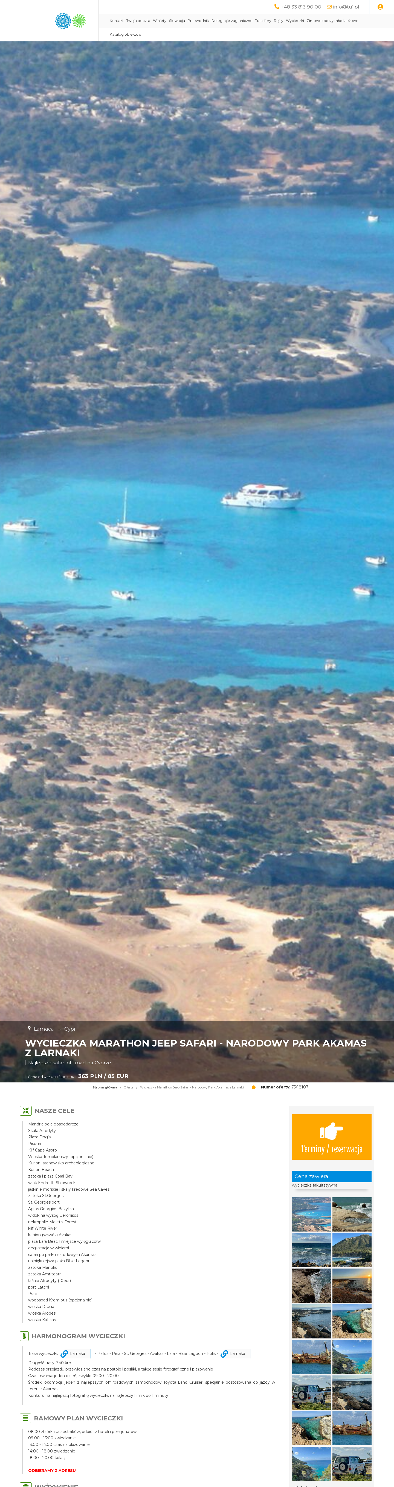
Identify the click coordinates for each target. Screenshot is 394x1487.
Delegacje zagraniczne (232, 21)
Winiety (159, 21)
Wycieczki (295, 21)
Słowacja (177, 21)
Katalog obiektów (125, 34)
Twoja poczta (138, 21)
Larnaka (77, 1353)
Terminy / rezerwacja (331, 1137)
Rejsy (278, 21)
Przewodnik (198, 21)
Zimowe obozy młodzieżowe (332, 21)
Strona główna (104, 1087)
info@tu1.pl (346, 7)
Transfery (263, 21)
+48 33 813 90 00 (301, 7)
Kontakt (117, 21)
